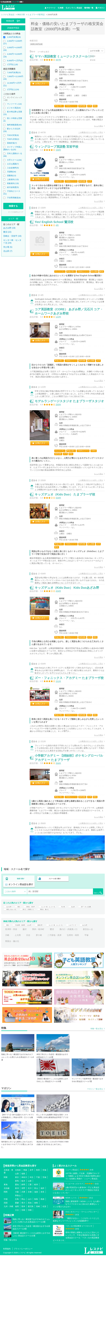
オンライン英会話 (74, 8)
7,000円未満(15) (14, 72)
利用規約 (7, 1327)
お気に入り (43, 86)
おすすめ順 (95, 51)
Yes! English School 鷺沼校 (56, 237)
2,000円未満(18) (14, 37)
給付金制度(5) (13, 187)
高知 (30, 1281)
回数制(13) (11, 175)
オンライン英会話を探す (87, 953)
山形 (17, 1252)
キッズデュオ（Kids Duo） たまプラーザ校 (67, 542)
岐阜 (36, 1263)
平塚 (7, 1020)
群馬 (17, 1260)
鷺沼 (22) (7, 232)
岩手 (31, 1249)
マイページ (50, 8)
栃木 (23, 1260)
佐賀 (44, 1285)
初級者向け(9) (13, 183)
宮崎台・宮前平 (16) (12, 236)
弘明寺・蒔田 (88, 1014)
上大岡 (33, 1014)
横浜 (7, 1002)
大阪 (17, 1271)
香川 (23, 1281)
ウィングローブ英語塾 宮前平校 (59, 155)
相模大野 (50, 1002)
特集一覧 (88, 8)
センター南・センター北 (59, 977)
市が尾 (78, 977)
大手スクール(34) (14, 160)
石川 (30, 1267)
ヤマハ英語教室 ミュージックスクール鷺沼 (67, 59)
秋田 (38, 1249)
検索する (13, 206)
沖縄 (30, 1289)
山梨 (30, 1260)
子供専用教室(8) (14, 198)
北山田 (90, 977)
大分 (17, 1289)
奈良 (42, 1271)
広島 (17, 1278)
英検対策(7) (12, 143)
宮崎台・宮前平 (35, 977)
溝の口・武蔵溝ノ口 (57, 983)
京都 (30, 1271)
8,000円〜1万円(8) (15, 60)
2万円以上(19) (13, 89)
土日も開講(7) (13, 164)
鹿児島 (30, 1285)
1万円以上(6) (12, 64)
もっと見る (95, 129)
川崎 (23, 1014)
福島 (23, 1252)
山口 (30, 1278)
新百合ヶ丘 (10, 1014)
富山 (36, 1267)
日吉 (44, 1014)
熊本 (23, 1285)
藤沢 (38, 1008)
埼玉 (31, 1256)
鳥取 (36, 1278)
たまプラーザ (93, 1002)
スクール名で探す (54, 953)
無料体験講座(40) (14, 125)
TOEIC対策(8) (13, 135)
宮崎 (23, 1289)
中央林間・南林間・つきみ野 (28, 1002)
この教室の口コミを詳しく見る (88, 135)
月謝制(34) (11, 172)
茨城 (44, 1256)
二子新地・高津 (70, 1014)
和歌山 (18, 1274)
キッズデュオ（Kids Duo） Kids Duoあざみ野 (69, 642)
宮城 (44, 1249)
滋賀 (36, 1271)
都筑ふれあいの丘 (35, 983)
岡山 (23, 1278)
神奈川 (24, 1256)
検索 (60, 8)
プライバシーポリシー (23, 1327)
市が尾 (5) (7, 247)
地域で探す (20, 953)
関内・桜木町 (52, 1008)
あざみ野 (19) (9, 228)
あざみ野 (9, 977)
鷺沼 (21, 977)
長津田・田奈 (25, 1008)
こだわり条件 (10, 960)
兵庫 (23, 1271)
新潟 (17, 1267)
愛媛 (17, 1281)
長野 (23, 1267)
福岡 (17, 1285)
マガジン (100, 8)
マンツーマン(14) (14, 104)
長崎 (38, 1285)
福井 (42, 1267)
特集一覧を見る (97, 1107)
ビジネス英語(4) (14, 108)
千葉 (38, 1256)
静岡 (23, 1263)
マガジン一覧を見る (95, 1168)
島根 (42, 1278)
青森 (25, 1249)
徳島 (36, 1281)
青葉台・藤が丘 (79, 983)
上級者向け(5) (13, 179)
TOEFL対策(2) (13, 139)
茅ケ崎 (54, 1014)
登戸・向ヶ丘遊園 (13, 983)
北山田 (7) (7, 251)
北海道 (18, 1249)
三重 (30, 1263)
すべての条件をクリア (15, 212)
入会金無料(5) (13, 168)
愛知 (17, 1263)
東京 (17, 1256)
